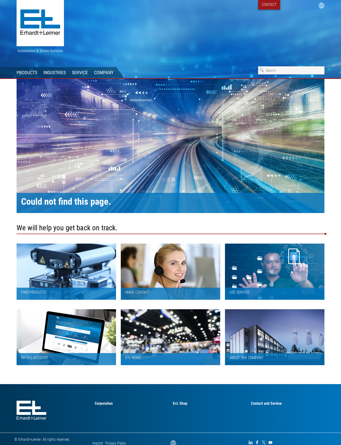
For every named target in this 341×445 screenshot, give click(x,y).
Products (27, 72)
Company (103, 72)
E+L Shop (180, 403)
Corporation (104, 403)
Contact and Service (266, 403)
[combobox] (291, 70)
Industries (54, 72)
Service (80, 72)
